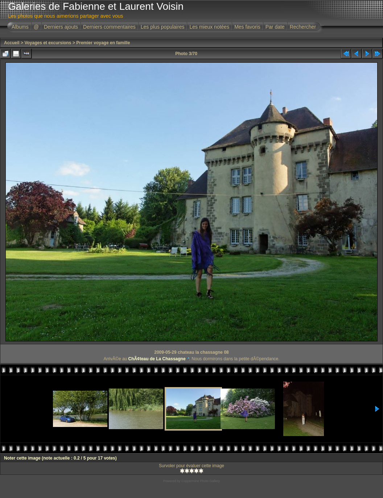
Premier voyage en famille (103, 42)
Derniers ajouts (61, 27)
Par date (275, 27)
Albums (20, 27)
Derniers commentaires (109, 27)
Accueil (12, 42)
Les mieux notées (209, 27)
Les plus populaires (163, 27)
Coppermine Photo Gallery (200, 481)
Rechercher (303, 27)
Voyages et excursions (47, 42)
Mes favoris (247, 27)
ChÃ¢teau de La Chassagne (157, 358)
